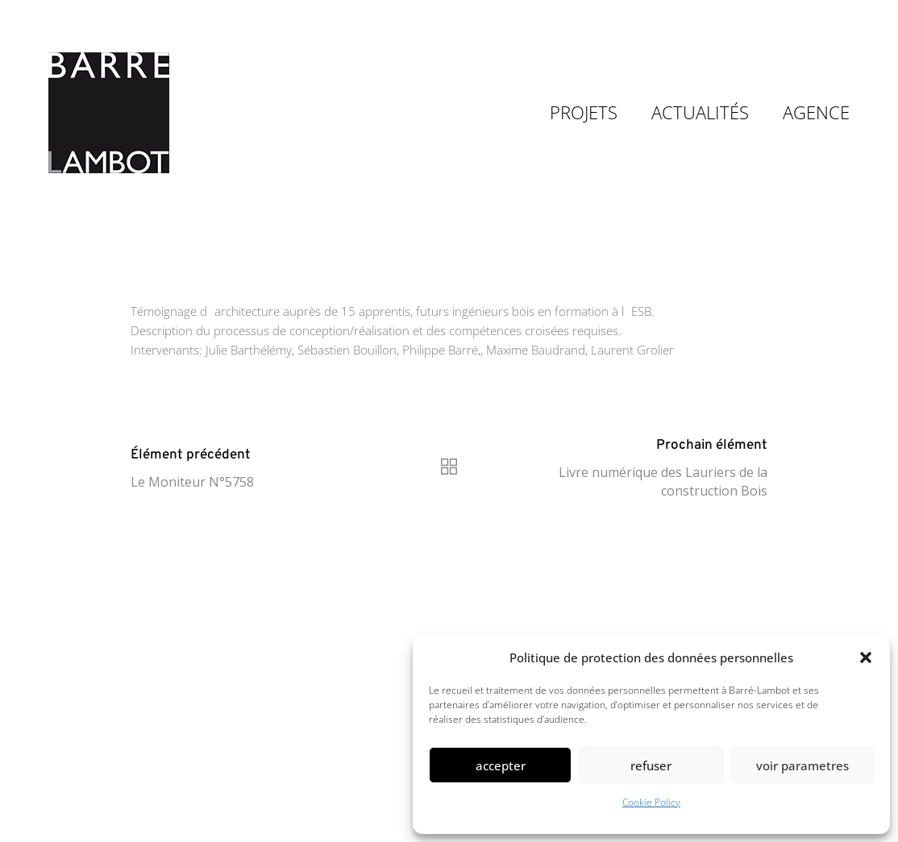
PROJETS (583, 112)
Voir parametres (802, 765)
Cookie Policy (651, 802)
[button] (866, 657)
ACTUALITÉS (700, 112)
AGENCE (816, 112)
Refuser (650, 765)
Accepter (501, 765)
